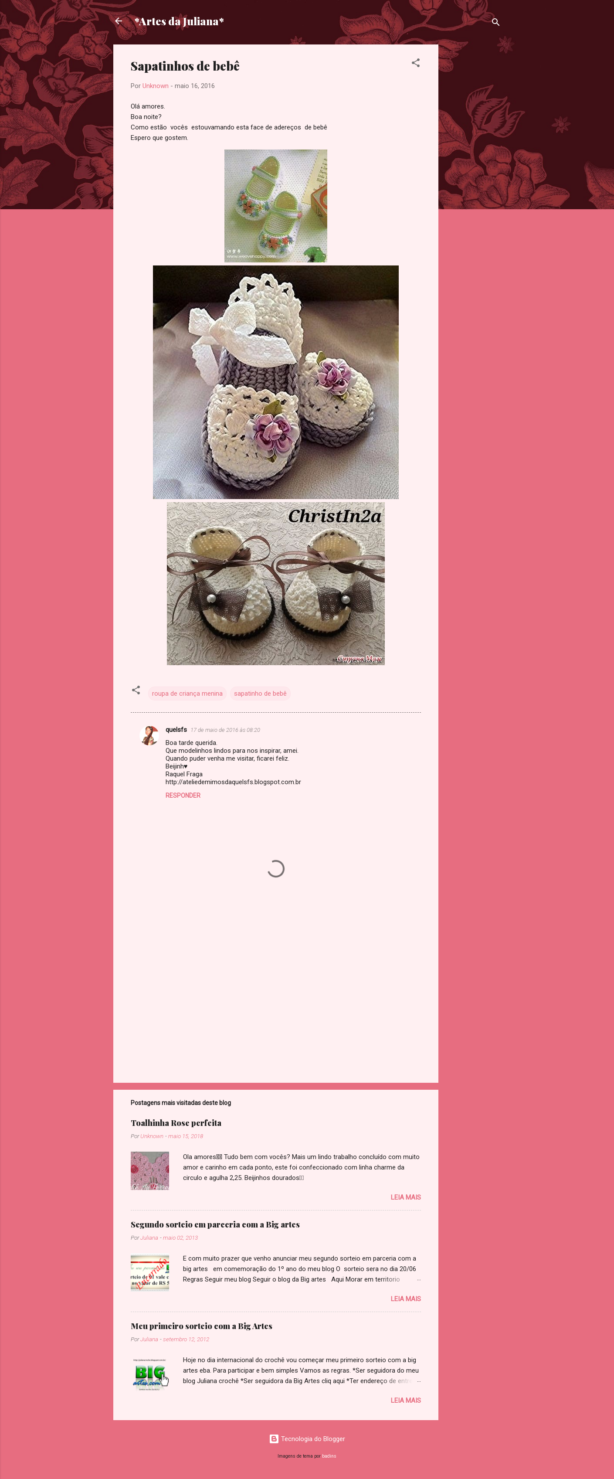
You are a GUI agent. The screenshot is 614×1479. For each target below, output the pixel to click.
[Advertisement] (473, 175)
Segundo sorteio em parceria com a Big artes (215, 1224)
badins (329, 1456)
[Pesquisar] (496, 23)
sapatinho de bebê (260, 693)
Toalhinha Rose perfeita (176, 1123)
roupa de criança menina (187, 693)
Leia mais (406, 1197)
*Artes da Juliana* (179, 21)
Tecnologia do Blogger (307, 1439)
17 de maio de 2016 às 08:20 (225, 730)
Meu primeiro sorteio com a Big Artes (201, 1326)
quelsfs (176, 730)
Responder (183, 795)
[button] (415, 64)
